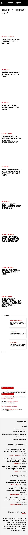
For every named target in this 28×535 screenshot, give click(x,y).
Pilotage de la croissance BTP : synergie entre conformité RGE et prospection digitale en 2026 (11, 172)
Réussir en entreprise (7, 36)
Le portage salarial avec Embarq (9, 406)
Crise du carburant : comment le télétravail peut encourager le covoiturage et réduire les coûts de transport (11, 303)
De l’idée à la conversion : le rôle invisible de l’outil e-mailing (10, 74)
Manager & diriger (6, 133)
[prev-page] (2, 352)
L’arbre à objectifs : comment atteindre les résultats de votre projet (11, 41)
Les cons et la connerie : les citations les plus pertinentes (16, 481)
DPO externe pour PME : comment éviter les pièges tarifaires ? (10, 107)
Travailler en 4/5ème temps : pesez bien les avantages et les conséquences (15, 500)
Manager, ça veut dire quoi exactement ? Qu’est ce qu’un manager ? (16, 490)
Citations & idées (15, 485)
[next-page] (5, 352)
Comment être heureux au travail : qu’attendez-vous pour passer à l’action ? (10, 239)
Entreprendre (5, 201)
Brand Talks (4, 69)
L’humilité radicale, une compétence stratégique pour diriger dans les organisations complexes (11, 139)
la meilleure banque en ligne (12, 409)
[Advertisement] (14, 370)
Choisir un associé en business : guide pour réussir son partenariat (11, 206)
